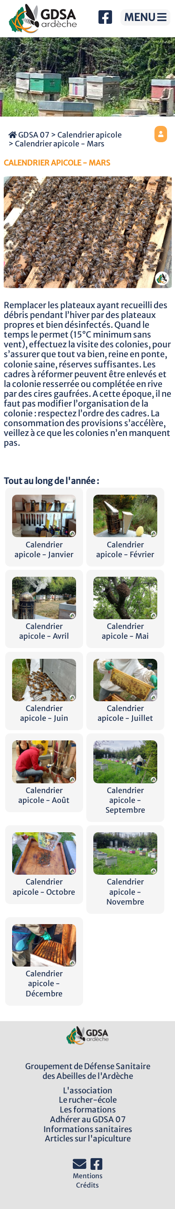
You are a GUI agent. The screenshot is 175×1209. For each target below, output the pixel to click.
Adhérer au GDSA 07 (88, 1119)
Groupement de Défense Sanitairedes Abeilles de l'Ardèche (87, 1071)
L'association (87, 1090)
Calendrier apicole (89, 134)
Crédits (87, 1185)
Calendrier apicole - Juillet (125, 708)
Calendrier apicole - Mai (125, 626)
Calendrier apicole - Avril (44, 626)
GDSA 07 (28, 134)
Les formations (88, 1110)
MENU (145, 17)
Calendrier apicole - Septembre (125, 795)
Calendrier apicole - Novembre (125, 886)
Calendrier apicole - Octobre (44, 881)
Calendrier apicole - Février (125, 544)
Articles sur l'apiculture (88, 1138)
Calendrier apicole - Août (44, 790)
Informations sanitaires (87, 1129)
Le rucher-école (88, 1100)
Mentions (88, 1176)
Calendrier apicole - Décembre (44, 978)
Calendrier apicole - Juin (44, 708)
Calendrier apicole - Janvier (44, 544)
